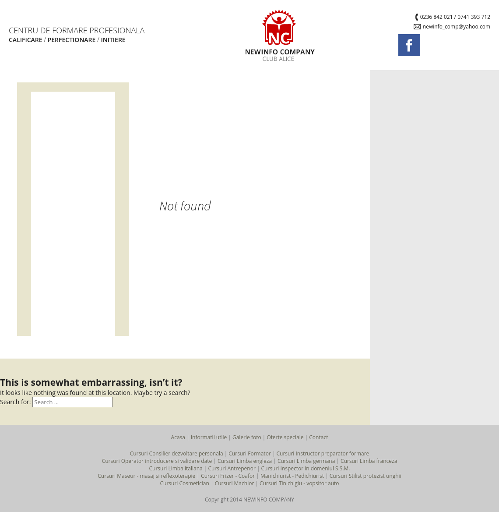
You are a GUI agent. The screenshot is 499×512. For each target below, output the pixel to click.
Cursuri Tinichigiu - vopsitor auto (299, 483)
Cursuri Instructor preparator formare (323, 453)
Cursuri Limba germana (306, 461)
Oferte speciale (285, 437)
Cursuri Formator (249, 453)
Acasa (178, 437)
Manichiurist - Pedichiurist (292, 476)
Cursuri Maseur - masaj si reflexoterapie (146, 476)
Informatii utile (209, 437)
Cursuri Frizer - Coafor (228, 476)
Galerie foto (246, 437)
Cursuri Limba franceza (369, 461)
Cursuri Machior (234, 483)
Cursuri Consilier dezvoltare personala (176, 453)
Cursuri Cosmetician (184, 483)
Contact (318, 437)
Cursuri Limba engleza (245, 461)
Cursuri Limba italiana (175, 468)
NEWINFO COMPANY (280, 35)
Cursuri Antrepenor (231, 468)
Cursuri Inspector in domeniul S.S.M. (305, 468)
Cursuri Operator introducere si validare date (157, 461)
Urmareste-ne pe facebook (409, 45)
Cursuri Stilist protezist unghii (365, 476)
